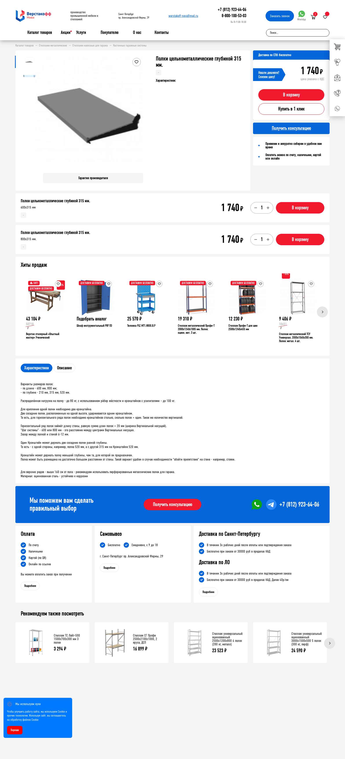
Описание (64, 368)
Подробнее (30, 586)
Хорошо (15, 730)
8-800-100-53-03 (234, 15)
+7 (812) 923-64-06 (232, 9)
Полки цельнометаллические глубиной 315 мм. (55, 201)
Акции (65, 32)
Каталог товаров (39, 33)
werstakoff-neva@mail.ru (183, 16)
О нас (137, 33)
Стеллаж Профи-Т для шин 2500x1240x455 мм (242, 327)
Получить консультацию (172, 504)
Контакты (161, 32)
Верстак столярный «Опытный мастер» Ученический (42, 335)
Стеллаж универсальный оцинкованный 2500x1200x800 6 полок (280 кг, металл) (227, 639)
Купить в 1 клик (291, 109)
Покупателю (109, 33)
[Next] (322, 311)
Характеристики (36, 368)
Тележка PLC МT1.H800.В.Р (141, 326)
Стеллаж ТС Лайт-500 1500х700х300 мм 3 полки (67, 639)
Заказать (280, 16)
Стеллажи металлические (53, 45)
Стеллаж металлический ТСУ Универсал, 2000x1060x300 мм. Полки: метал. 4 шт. (296, 337)
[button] (139, 112)
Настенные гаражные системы (130, 45)
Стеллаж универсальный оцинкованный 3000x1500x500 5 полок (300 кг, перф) (306, 639)
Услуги (81, 33)
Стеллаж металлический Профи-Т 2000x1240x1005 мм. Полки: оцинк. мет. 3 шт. (196, 329)
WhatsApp (301, 16)
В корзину (291, 95)
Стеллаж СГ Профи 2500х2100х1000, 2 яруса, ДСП (145, 639)
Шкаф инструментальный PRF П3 (94, 326)
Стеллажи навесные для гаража (90, 45)
